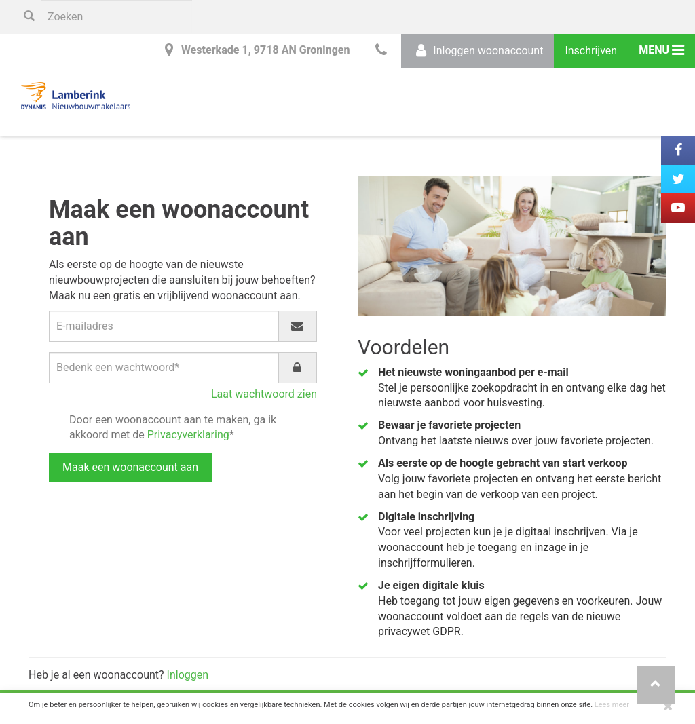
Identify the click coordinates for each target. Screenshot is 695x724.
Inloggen (188, 674)
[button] (656, 685)
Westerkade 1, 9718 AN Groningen (255, 49)
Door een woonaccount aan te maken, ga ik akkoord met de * (172, 427)
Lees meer (612, 704)
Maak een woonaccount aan (130, 467)
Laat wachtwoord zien (264, 393)
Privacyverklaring (188, 434)
